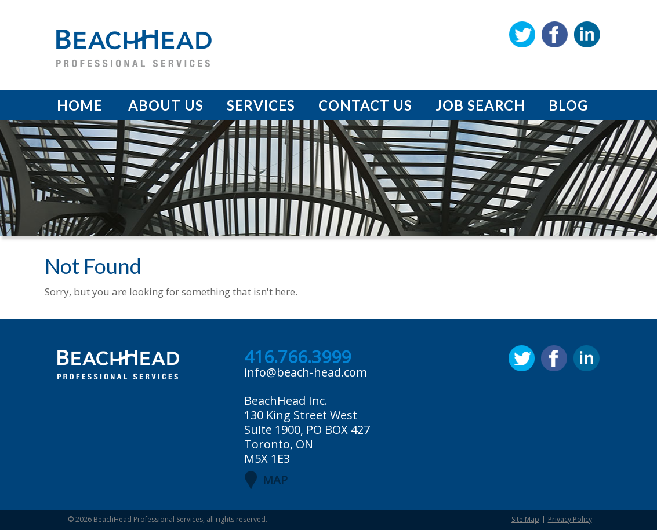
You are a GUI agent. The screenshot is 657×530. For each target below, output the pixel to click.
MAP (275, 480)
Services (261, 105)
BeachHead (134, 48)
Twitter (522, 34)
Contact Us (365, 105)
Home (80, 105)
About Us (166, 105)
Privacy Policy (570, 519)
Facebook (555, 34)
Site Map (525, 519)
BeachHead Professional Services (148, 519)
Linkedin (587, 34)
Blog (568, 105)
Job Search (480, 105)
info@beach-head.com (305, 372)
